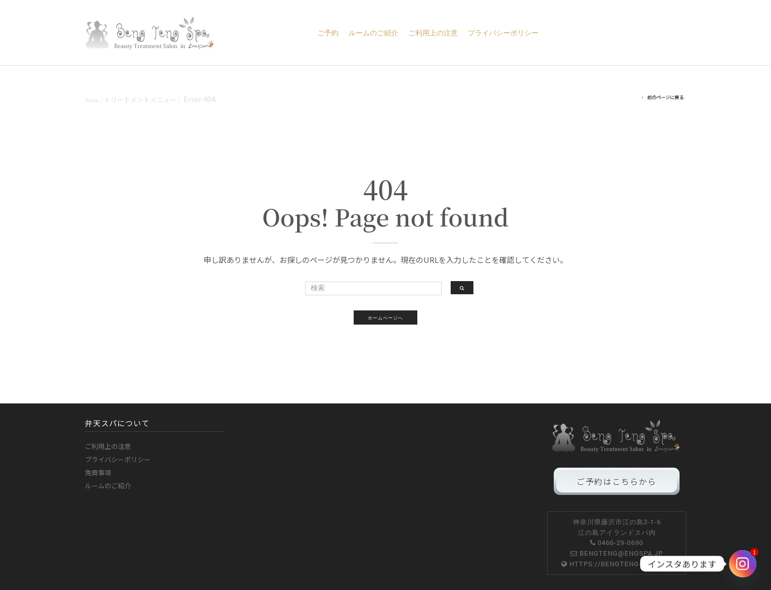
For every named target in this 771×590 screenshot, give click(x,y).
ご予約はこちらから (616, 481)
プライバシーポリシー (503, 32)
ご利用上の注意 (433, 32)
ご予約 (328, 32)
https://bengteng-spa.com (620, 563)
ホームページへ (385, 317)
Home (91, 100)
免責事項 (98, 472)
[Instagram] (742, 563)
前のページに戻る (665, 97)
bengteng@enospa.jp (621, 553)
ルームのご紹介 (373, 32)
